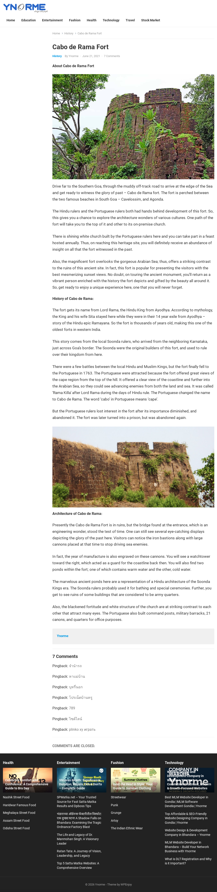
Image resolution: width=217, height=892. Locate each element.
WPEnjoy (126, 884)
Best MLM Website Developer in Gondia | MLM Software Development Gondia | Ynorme (186, 801)
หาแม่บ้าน (77, 676)
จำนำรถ (75, 666)
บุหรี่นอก (76, 687)
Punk (114, 805)
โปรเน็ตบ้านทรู (80, 697)
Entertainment (68, 763)
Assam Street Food (16, 820)
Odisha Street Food (16, 828)
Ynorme (73, 56)
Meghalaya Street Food (19, 813)
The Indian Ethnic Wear (127, 828)
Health (8, 763)
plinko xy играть (82, 729)
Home (56, 33)
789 (72, 708)
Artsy (114, 820)
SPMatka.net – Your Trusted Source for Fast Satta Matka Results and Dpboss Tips (76, 801)
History (68, 33)
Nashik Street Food (16, 797)
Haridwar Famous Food (19, 805)
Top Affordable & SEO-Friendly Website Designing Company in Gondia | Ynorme (186, 818)
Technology (174, 763)
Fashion (117, 763)
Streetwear (118, 797)
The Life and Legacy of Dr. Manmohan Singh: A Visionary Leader (78, 839)
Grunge (116, 813)
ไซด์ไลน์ (75, 719)
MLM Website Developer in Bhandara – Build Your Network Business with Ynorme (187, 847)
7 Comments (112, 56)
